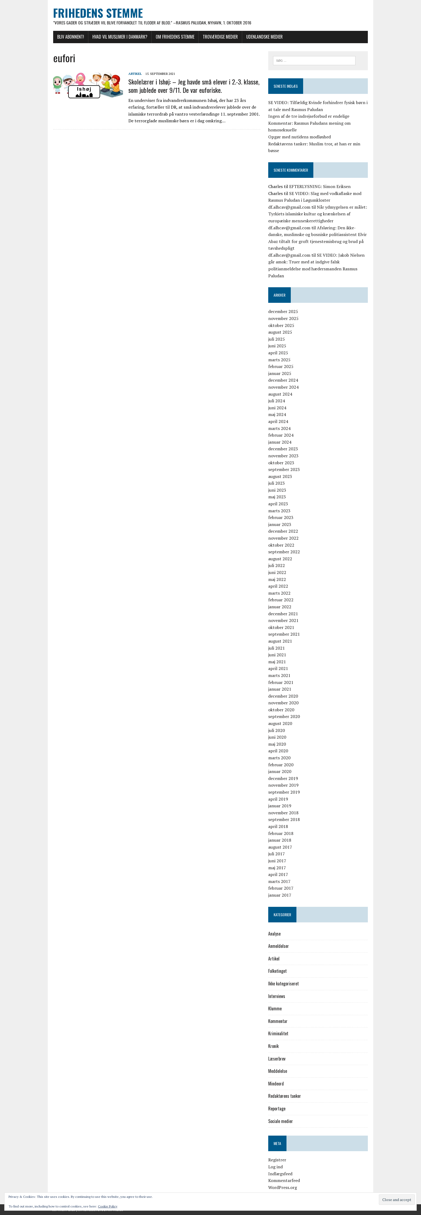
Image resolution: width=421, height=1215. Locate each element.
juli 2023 (276, 483)
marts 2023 (279, 511)
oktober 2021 (281, 627)
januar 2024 (280, 442)
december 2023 (283, 449)
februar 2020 (281, 765)
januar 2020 (280, 772)
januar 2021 (280, 689)
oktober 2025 (281, 325)
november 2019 (283, 785)
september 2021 (284, 634)
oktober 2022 (281, 545)
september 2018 (284, 820)
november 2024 (283, 387)
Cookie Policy (107, 1206)
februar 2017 (281, 888)
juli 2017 (276, 854)
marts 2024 (279, 428)
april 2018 (278, 826)
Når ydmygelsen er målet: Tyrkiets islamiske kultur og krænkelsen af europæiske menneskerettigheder (317, 214)
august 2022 (280, 559)
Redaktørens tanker (284, 1096)
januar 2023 (280, 524)
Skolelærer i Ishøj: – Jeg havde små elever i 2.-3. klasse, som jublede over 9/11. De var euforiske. (192, 86)
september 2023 (284, 470)
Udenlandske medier (263, 37)
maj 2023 (277, 497)
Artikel (134, 74)
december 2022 (283, 531)
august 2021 (280, 641)
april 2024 (278, 421)
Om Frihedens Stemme (174, 37)
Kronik (273, 1046)
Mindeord (276, 1083)
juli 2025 (276, 339)
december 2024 (283, 380)
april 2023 (278, 504)
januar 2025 (280, 373)
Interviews (276, 996)
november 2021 (283, 621)
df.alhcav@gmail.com (289, 207)
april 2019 (278, 799)
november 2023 (283, 456)
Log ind (275, 1167)
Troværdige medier (219, 37)
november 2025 (283, 319)
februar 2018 (281, 833)
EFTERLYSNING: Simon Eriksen (320, 186)
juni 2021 (277, 655)
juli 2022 (276, 566)
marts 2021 (279, 675)
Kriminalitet (278, 1033)
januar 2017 (280, 895)
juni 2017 (277, 861)
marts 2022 (279, 593)
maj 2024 (277, 415)
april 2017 (278, 875)
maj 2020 (277, 744)
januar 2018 (280, 840)
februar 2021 (281, 682)
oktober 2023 (281, 463)
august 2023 (280, 476)
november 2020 (283, 703)
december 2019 (283, 778)
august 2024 (280, 394)
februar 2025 (281, 367)
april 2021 (278, 669)
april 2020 (278, 751)
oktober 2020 (281, 710)
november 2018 (283, 813)
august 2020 (280, 724)
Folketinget (277, 971)
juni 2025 (277, 346)
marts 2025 (279, 360)
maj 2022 (277, 579)
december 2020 (283, 696)
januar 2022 (280, 607)
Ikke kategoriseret (283, 984)
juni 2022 (277, 573)
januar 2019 (280, 806)
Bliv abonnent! (69, 37)
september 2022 (284, 552)
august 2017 (280, 847)
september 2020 (284, 717)
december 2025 (283, 312)
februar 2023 (281, 518)
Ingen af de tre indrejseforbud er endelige (309, 116)
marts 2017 (279, 881)
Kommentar (278, 1021)
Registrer (277, 1160)
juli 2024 (276, 401)
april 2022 (278, 586)
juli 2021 (276, 648)
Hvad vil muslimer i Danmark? (118, 37)
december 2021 (283, 614)
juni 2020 (277, 737)
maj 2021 (277, 662)
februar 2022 (281, 600)
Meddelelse (277, 1071)
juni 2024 (277, 408)
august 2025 (280, 332)
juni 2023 (277, 490)
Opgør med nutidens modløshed (299, 137)
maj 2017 (277, 868)
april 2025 (278, 353)
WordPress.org (282, 1187)
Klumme (275, 1009)
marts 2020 (279, 758)
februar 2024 (281, 435)
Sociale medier (280, 1121)
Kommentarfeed (284, 1181)
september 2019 (284, 792)
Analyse (274, 933)
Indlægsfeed (280, 1174)
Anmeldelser (278, 946)
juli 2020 (276, 730)
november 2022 (283, 538)
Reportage (277, 1109)
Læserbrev (277, 1058)
